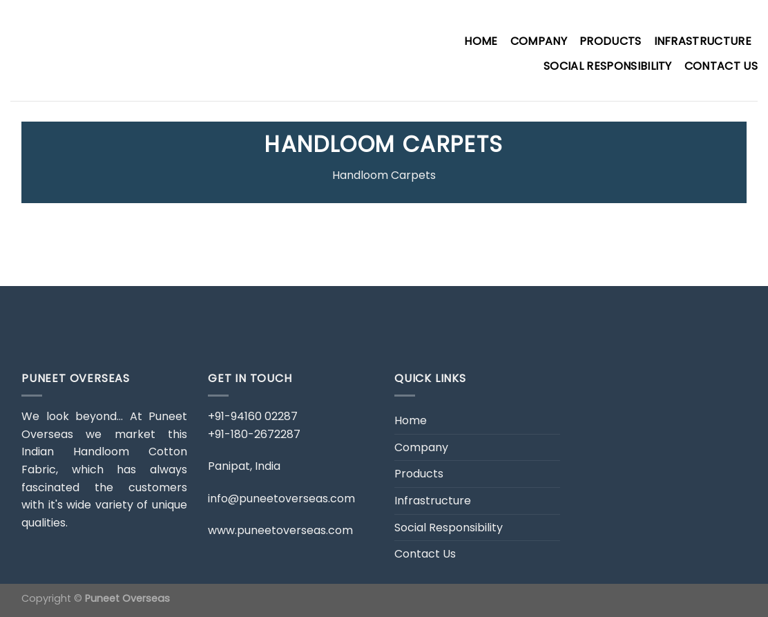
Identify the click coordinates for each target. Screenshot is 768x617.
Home (480, 41)
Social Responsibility (608, 66)
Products (610, 41)
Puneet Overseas (127, 598)
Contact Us (721, 66)
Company (538, 41)
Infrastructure (702, 41)
